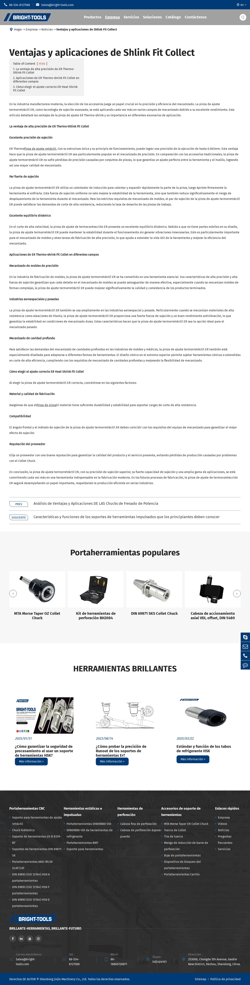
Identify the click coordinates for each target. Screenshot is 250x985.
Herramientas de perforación (130, 811)
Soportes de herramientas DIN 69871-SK (37, 852)
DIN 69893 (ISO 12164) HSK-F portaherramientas (31, 890)
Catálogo (173, 17)
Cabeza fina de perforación (138, 824)
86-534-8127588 (17, 5)
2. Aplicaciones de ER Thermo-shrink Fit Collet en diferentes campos (46, 79)
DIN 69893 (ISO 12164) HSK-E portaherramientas (31, 903)
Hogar (18, 29)
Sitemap (200, 979)
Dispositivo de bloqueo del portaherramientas (182, 865)
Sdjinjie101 (159, 961)
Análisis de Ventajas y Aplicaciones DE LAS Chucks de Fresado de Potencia (96, 503)
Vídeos (222, 824)
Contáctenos (196, 17)
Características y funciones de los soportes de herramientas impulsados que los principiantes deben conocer (127, 517)
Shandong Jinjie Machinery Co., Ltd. (63, 979)
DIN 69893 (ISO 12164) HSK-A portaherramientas (31, 877)
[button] (13, 593)
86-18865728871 (119, 962)
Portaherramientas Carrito (181, 874)
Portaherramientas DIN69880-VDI (89, 824)
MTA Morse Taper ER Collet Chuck (186, 824)
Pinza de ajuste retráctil (40, 148)
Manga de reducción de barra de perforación (186, 846)
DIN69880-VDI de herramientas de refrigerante (90, 833)
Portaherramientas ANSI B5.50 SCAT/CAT (32, 865)
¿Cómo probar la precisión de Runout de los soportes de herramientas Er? (121, 751)
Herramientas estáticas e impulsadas (83, 811)
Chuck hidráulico (23, 830)
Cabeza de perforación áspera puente (140, 833)
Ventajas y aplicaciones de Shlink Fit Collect (86, 29)
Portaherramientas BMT (82, 843)
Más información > (31, 761)
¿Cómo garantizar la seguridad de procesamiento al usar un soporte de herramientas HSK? (44, 751)
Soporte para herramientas (85, 849)
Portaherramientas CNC (27, 808)
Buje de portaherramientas (182, 855)
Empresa (112, 17)
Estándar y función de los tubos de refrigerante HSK (204, 748)
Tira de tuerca (173, 836)
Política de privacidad (225, 979)
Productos (92, 17)
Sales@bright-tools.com (55, 5)
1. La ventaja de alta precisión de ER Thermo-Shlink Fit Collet (43, 70)
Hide (42, 63)
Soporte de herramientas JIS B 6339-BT (36, 840)
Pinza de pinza (46, 405)
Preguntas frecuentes (225, 840)
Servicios (131, 17)
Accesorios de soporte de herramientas (181, 811)
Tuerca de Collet (175, 830)
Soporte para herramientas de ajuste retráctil (37, 821)
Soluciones (152, 17)
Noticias (47, 29)
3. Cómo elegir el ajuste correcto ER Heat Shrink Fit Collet (45, 88)
